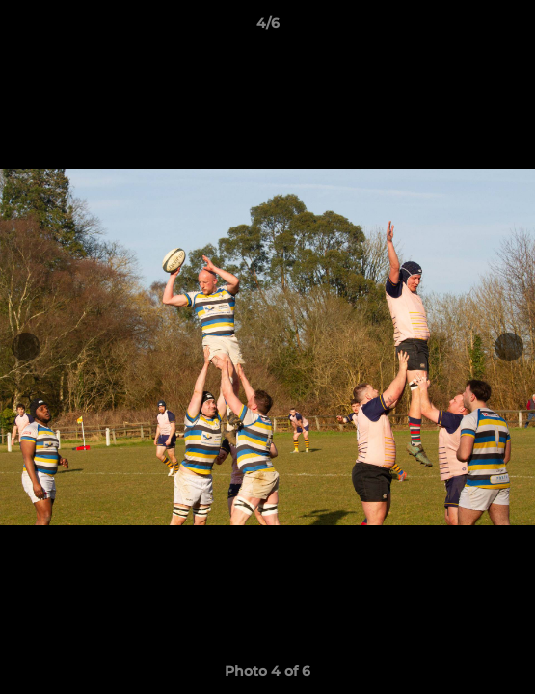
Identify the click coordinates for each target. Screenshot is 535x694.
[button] (511, 28)
